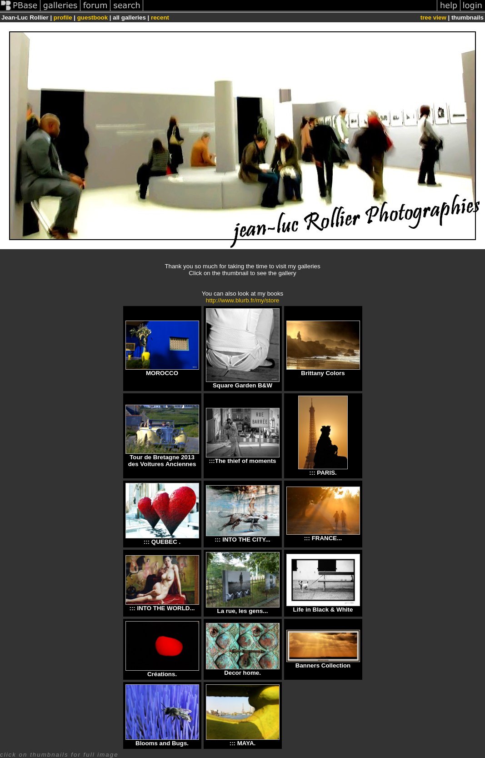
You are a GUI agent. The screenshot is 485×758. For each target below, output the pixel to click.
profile (63, 17)
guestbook (92, 17)
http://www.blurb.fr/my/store (242, 300)
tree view (433, 17)
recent (160, 17)
